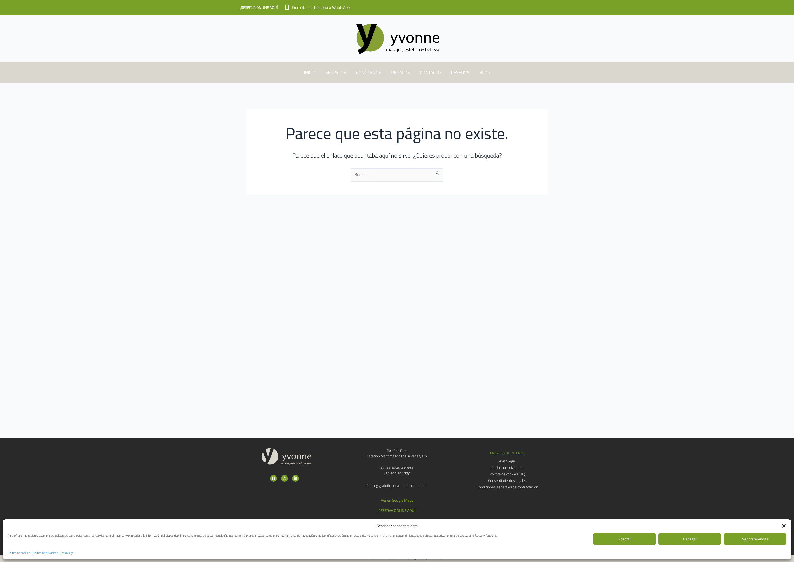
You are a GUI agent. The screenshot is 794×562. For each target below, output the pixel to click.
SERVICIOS (335, 72)
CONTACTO (430, 72)
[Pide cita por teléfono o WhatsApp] (287, 7)
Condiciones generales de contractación (507, 487)
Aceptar (624, 539)
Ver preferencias (755, 539)
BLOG (484, 72)
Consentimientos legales (507, 480)
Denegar (690, 539)
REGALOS (400, 72)
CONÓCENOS (368, 72)
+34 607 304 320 (397, 473)
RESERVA (460, 72)
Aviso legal (67, 553)
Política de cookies (19, 553)
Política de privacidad (45, 553)
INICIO (309, 72)
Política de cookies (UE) (507, 474)
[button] (783, 525)
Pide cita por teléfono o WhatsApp (321, 7)
